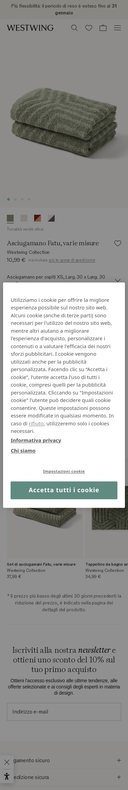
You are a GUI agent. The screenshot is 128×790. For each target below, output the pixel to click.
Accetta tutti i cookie (64, 490)
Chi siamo (23, 450)
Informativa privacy (36, 440)
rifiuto (36, 423)
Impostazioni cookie (64, 471)
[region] (64, 395)
